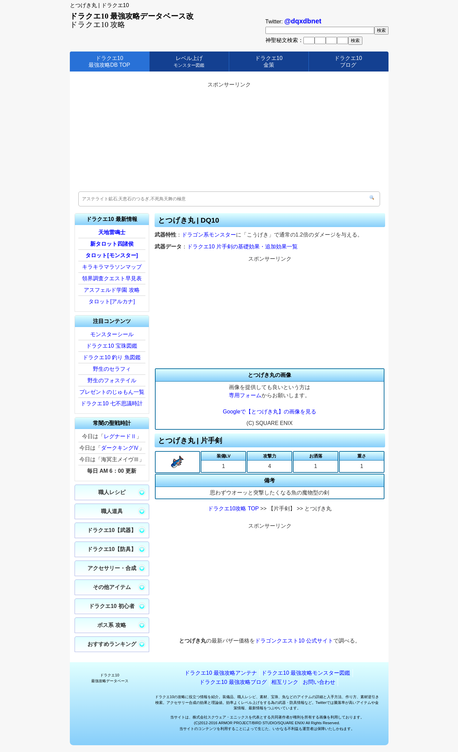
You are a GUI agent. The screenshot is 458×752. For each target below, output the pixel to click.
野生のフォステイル (111, 380)
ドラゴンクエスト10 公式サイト (294, 641)
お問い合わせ (319, 682)
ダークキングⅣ (120, 448)
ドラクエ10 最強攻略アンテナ (220, 673)
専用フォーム (245, 395)
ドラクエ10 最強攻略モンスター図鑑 (305, 673)
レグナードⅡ (120, 436)
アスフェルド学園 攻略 (111, 290)
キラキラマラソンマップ (112, 267)
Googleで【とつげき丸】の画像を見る (269, 411)
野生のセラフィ (112, 369)
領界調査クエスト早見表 (112, 278)
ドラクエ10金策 (269, 61)
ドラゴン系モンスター (209, 235)
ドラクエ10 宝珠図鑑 (111, 346)
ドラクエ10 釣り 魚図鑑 (112, 357)
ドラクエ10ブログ (348, 61)
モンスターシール (112, 334)
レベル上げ (189, 61)
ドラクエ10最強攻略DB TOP (109, 61)
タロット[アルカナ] (111, 301)
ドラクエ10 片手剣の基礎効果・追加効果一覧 (242, 246)
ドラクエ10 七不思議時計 (111, 403)
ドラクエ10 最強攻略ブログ (232, 682)
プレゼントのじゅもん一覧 (111, 392)
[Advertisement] (229, 137)
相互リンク (284, 682)
